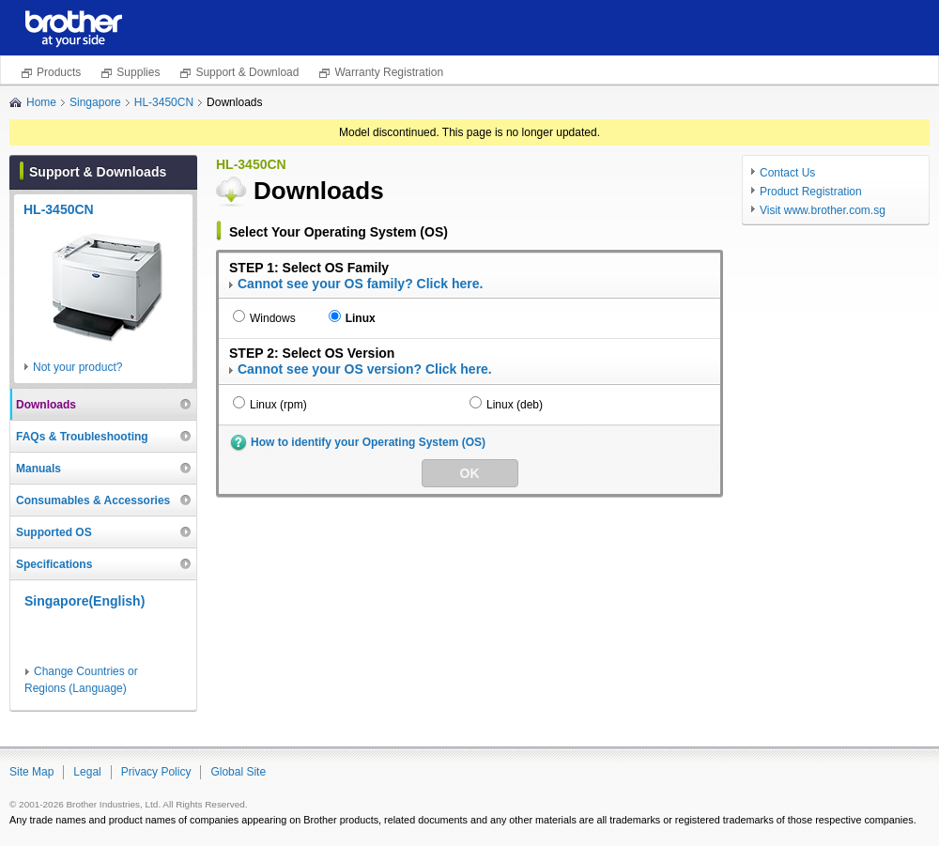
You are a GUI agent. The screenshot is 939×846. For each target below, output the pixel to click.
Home (41, 102)
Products (59, 72)
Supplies (138, 72)
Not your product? (77, 367)
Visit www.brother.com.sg (822, 210)
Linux (361, 318)
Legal (86, 771)
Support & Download (247, 72)
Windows (273, 318)
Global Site (238, 771)
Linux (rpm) (278, 404)
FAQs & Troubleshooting (82, 436)
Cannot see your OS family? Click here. (360, 283)
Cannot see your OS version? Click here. (365, 369)
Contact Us (787, 172)
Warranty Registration (388, 72)
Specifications (54, 564)
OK (470, 473)
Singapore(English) (84, 600)
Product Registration (811, 191)
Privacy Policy (156, 771)
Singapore (95, 102)
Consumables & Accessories (93, 500)
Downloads (46, 404)
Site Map (31, 771)
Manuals (38, 468)
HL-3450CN (163, 102)
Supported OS (54, 532)
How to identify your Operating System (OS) (368, 442)
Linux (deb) (514, 404)
